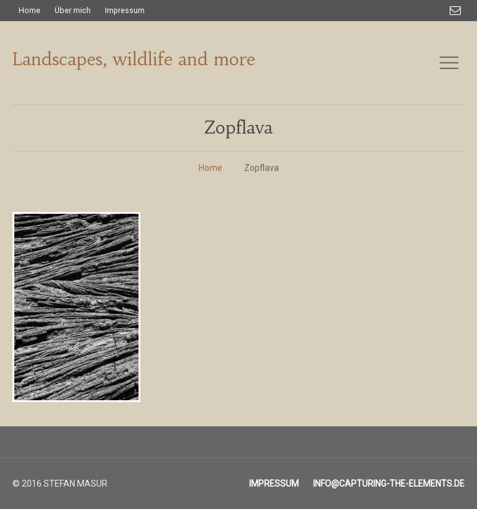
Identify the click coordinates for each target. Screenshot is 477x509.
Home (210, 168)
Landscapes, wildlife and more (133, 59)
